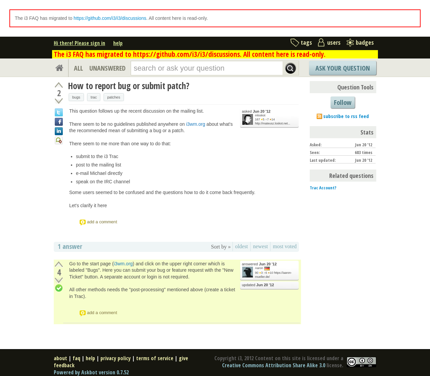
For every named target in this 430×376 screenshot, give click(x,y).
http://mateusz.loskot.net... (272, 123)
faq (76, 358)
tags (306, 42)
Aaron (259, 268)
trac (94, 97)
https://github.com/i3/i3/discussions (110, 18)
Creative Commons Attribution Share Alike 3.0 (273, 365)
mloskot (260, 115)
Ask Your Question (342, 68)
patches (113, 97)
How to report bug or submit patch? (128, 86)
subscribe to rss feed (346, 116)
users (334, 42)
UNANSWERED (107, 68)
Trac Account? (323, 188)
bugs (76, 97)
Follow (342, 102)
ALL (78, 68)
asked (256, 111)
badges (365, 42)
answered (259, 264)
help (118, 43)
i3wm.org (195, 124)
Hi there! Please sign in (79, 43)
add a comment (102, 221)
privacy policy (115, 358)
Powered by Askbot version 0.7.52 (91, 372)
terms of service (154, 358)
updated (258, 285)
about (60, 358)
